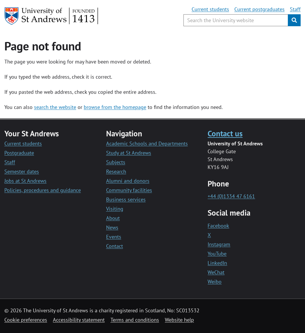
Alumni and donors (127, 180)
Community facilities (129, 190)
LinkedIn (217, 263)
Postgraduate (19, 152)
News (112, 227)
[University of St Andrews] (51, 16)
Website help (179, 319)
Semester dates (21, 171)
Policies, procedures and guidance (42, 190)
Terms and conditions (134, 319)
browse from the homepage (115, 107)
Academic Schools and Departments (147, 143)
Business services (126, 199)
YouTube (217, 253)
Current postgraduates (259, 9)
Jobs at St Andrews (25, 180)
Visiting (114, 208)
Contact (114, 246)
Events (113, 236)
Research (116, 171)
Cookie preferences (25, 319)
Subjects (115, 162)
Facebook (218, 225)
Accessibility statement (79, 319)
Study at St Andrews (128, 152)
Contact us (225, 133)
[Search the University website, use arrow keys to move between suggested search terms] (235, 20)
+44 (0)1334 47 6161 (231, 196)
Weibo (215, 281)
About (113, 218)
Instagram (219, 244)
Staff (295, 9)
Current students (210, 9)
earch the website (56, 107)
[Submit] (294, 20)
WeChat (216, 272)
